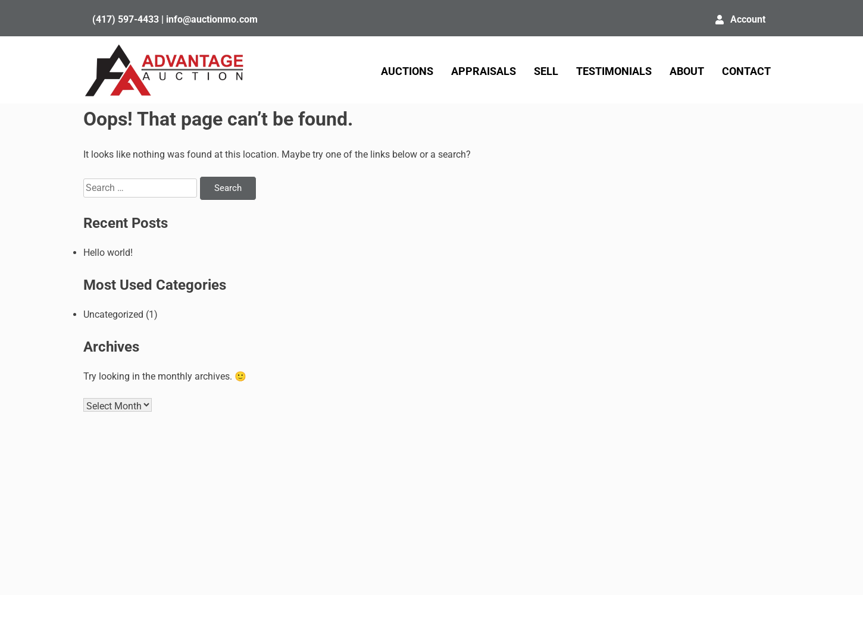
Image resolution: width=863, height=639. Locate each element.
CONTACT (746, 71)
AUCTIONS (407, 71)
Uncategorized (113, 314)
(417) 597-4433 (125, 19)
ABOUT (687, 71)
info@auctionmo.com (212, 19)
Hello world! (108, 252)
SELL (546, 71)
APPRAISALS (483, 71)
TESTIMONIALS (614, 71)
